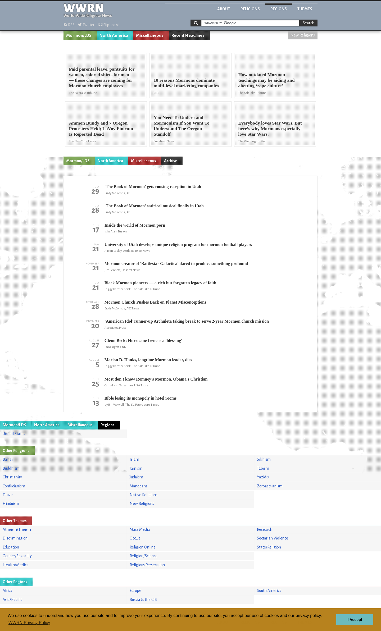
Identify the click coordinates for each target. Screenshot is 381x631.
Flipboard (108, 25)
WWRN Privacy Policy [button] (29, 622)
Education (11, 547)
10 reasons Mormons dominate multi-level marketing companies (186, 82)
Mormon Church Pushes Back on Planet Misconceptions (155, 302)
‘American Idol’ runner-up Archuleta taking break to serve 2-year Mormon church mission (187, 321)
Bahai (8, 459)
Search (308, 23)
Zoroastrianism (270, 486)
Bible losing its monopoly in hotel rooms (141, 398)
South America (269, 590)
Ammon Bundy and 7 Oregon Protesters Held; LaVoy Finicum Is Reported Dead (101, 128)
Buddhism (11, 468)
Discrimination (15, 538)
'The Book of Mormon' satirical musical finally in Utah (154, 206)
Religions (250, 9)
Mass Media (140, 529)
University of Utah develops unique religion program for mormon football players (178, 244)
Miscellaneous (150, 35)
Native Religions (143, 495)
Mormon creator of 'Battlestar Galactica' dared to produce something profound (176, 263)
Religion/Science (143, 556)
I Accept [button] (354, 620)
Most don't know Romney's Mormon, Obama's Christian (156, 379)
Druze (8, 495)
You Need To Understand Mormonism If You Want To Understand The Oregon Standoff (181, 126)
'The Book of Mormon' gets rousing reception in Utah (153, 186)
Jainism (136, 468)
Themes (304, 9)
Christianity (12, 477)
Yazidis (263, 477)
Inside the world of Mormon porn (135, 225)
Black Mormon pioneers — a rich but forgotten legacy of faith (160, 283)
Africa (7, 590)
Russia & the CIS (143, 599)
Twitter (86, 25)
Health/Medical (16, 565)
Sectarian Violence (272, 538)
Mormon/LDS (79, 35)
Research (264, 529)
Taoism (263, 468)
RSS (69, 25)
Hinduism (11, 503)
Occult (135, 538)
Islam (134, 459)
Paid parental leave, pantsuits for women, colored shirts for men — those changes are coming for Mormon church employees (101, 77)
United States (14, 434)
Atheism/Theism (17, 529)
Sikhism (264, 459)
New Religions (303, 35)
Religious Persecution (147, 565)
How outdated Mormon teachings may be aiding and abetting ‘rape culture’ (266, 80)
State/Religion (269, 547)
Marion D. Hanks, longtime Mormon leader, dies (148, 360)
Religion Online (143, 547)
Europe (135, 590)
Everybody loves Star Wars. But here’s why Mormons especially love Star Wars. (270, 128)
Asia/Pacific (12, 599)
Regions (278, 9)
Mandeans (138, 486)
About (223, 9)
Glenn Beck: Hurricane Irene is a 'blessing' (143, 340)
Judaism (136, 477)
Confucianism (14, 486)
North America (113, 35)
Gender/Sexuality (17, 556)
